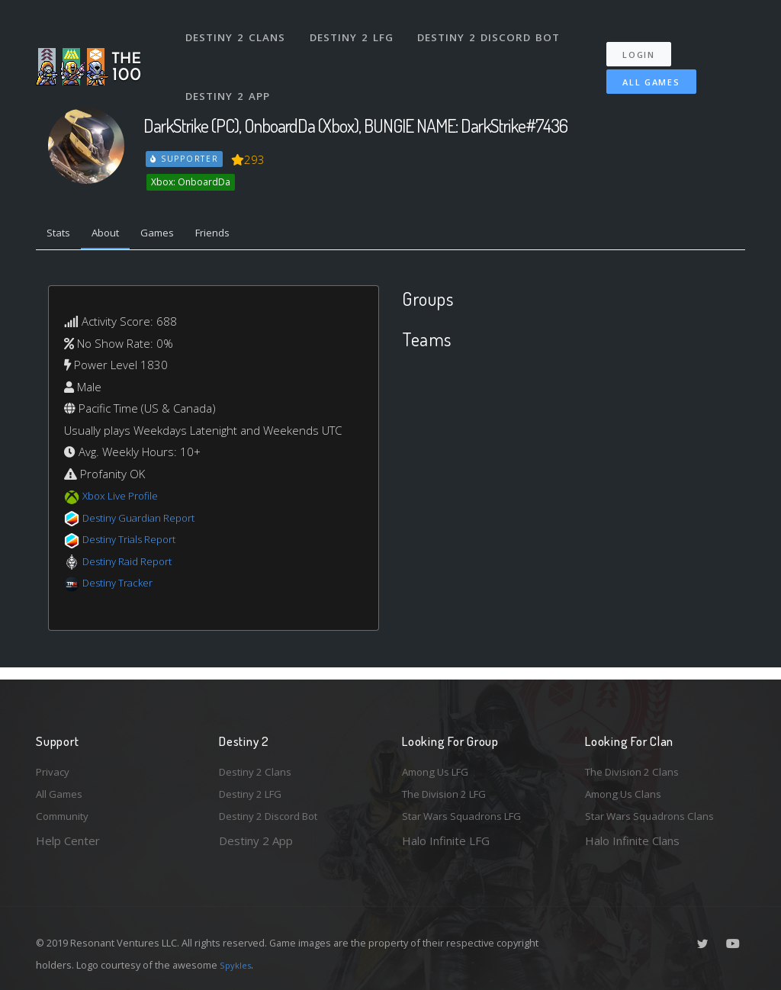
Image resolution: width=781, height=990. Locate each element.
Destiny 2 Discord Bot (494, 29)
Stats (62, 235)
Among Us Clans (627, 791)
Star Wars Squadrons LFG (469, 815)
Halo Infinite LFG (446, 840)
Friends (236, 235)
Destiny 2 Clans (237, 29)
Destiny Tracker (122, 586)
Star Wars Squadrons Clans (655, 815)
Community (65, 815)
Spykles (238, 965)
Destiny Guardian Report (146, 521)
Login (647, 38)
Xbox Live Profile (124, 499)
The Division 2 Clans (637, 765)
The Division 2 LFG (451, 791)
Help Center (68, 840)
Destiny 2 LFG (355, 29)
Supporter (185, 158)
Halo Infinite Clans (632, 840)
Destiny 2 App (230, 72)
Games (174, 235)
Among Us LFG (441, 765)
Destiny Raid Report (133, 564)
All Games (641, 66)
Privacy (55, 765)
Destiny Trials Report (136, 543)
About (115, 235)
